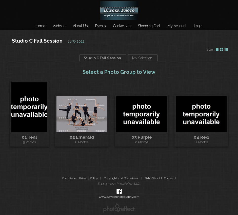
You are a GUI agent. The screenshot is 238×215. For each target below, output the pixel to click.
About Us (80, 26)
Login (198, 26)
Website (59, 26)
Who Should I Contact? (160, 178)
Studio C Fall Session (37, 41)
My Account (177, 26)
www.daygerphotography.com (119, 197)
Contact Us (121, 26)
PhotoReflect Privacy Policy (80, 178)
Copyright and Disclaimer (121, 178)
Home (40, 26)
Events (100, 26)
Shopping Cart (149, 26)
